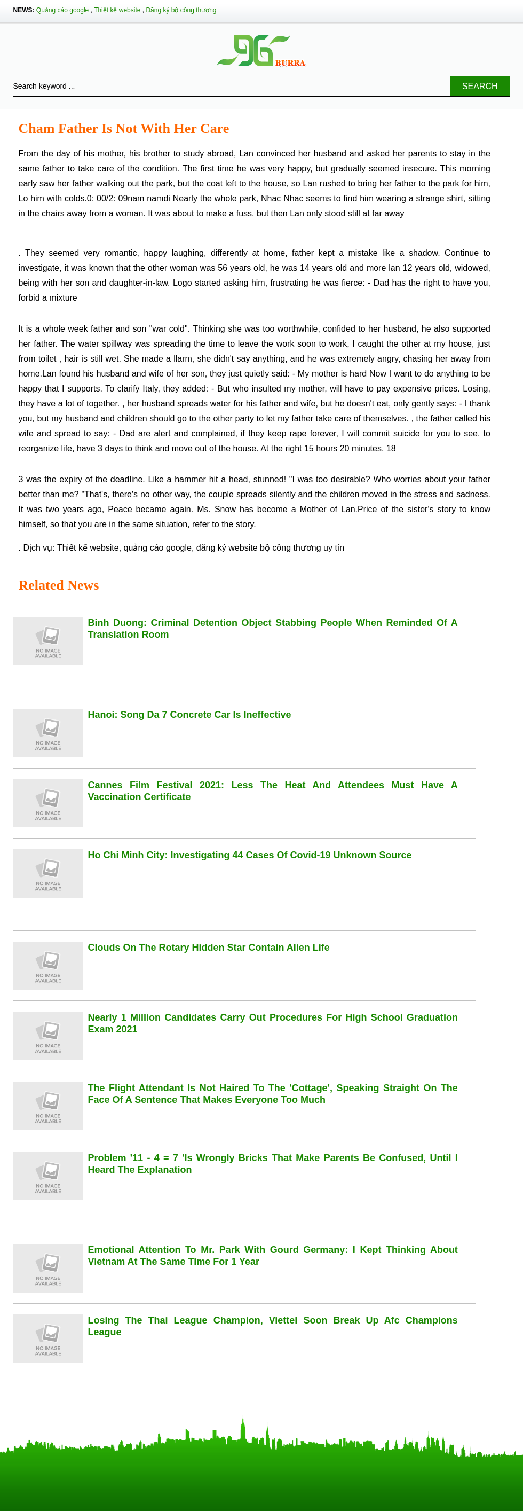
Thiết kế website (117, 10)
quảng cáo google (158, 547)
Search (480, 86)
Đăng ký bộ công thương (181, 10)
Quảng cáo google (62, 10)
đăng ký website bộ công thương (258, 547)
